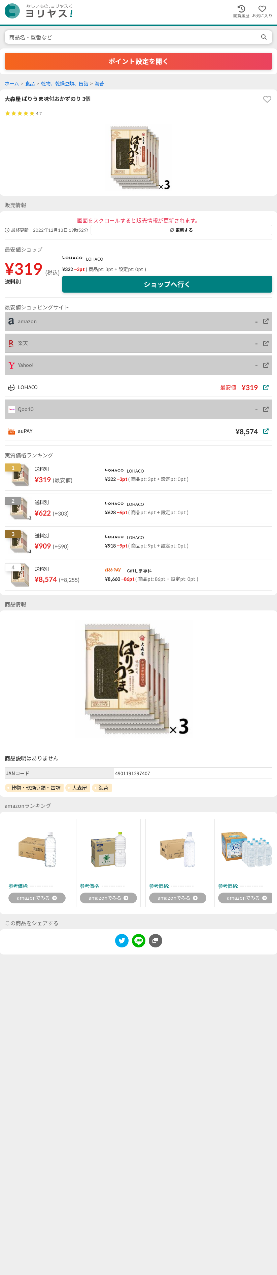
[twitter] (121, 943)
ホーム (12, 83)
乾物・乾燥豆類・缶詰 (36, 788)
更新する (181, 230)
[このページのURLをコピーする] (155, 941)
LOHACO (94, 259)
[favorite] (267, 99)
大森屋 (79, 788)
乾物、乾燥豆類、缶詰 (64, 83)
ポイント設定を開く (138, 61)
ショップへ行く (167, 284)
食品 (30, 83)
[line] (138, 943)
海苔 (99, 83)
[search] (264, 37)
